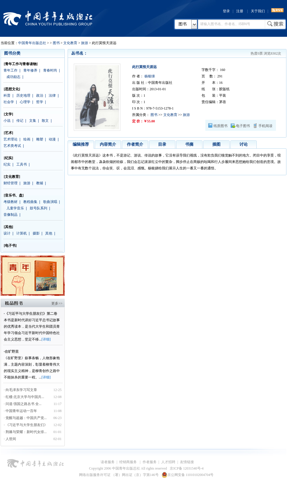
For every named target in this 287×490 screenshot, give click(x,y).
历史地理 (23, 95)
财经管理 (11, 183)
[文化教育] (12, 177)
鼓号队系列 (38, 208)
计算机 (21, 233)
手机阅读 (265, 126)
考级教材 (11, 202)
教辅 (39, 183)
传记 (19, 121)
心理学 (25, 102)
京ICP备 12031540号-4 (187, 468)
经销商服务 (128, 462)
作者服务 (150, 462)
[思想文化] (12, 89)
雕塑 (39, 139)
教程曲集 (30, 202)
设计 (7, 233)
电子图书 (243, 126)
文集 (32, 121)
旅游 (84, 43)
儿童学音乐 (15, 208)
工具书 (21, 164)
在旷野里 (12, 352)
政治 (39, 95)
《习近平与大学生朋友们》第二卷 (31, 314)
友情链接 (187, 462)
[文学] (8, 114)
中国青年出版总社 (48, 18)
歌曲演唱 (50, 202)
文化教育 (70, 43)
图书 (182, 24)
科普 (7, 95)
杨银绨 (149, 76)
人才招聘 (168, 462)
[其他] (8, 227)
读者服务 (108, 462)
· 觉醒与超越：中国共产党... (25, 418)
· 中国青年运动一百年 (20, 411)
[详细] (46, 339)
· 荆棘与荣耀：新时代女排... (25, 432)
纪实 (7, 164)
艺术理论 (11, 139)
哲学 (39, 102)
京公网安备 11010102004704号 (188, 475)
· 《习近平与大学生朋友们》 (26, 425)
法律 (52, 95)
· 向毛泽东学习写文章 (20, 390)
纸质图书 (221, 126)
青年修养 (30, 70)
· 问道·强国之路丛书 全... (22, 404)
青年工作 (11, 70)
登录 (226, 11)
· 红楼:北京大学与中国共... (24, 397)
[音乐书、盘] (14, 195)
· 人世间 (10, 439)
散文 (45, 121)
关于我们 (258, 11)
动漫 (52, 139)
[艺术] (8, 133)
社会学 (9, 102)
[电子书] (10, 246)
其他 (48, 233)
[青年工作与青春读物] (21, 64)
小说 (7, 121)
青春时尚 (50, 70)
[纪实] (8, 158)
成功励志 (13, 77)
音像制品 (11, 215)
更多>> (56, 303)
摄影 (36, 233)
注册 (239, 11)
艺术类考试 (12, 146)
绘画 (26, 139)
